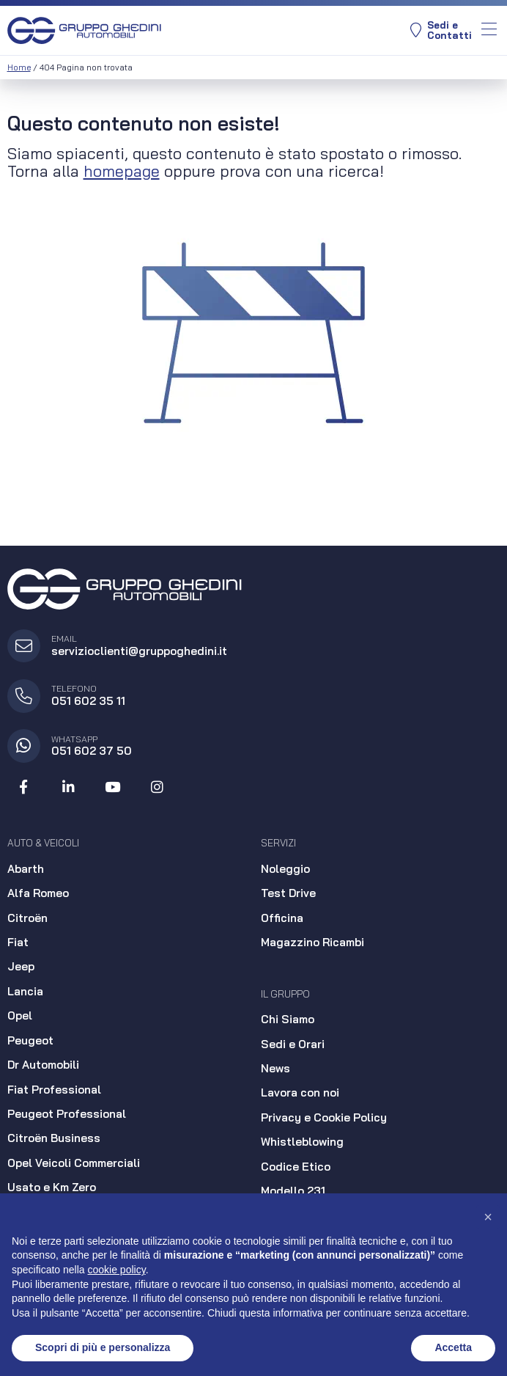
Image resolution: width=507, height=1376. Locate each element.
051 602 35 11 (88, 701)
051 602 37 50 (91, 751)
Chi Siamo (287, 1019)
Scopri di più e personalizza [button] (102, 1347)
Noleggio (285, 869)
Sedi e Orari (293, 1044)
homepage (122, 170)
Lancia (25, 991)
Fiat (18, 942)
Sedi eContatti (441, 30)
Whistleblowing (302, 1142)
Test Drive (288, 893)
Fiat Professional (54, 1090)
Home (19, 67)
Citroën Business (53, 1138)
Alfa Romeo (38, 893)
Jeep (20, 966)
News (275, 1068)
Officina (282, 918)
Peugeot (30, 1040)
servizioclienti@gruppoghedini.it (139, 651)
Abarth (25, 869)
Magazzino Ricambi (312, 942)
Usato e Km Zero (51, 1187)
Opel (19, 1015)
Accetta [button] (453, 1347)
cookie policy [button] (117, 1270)
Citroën (27, 918)
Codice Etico (295, 1167)
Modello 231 (293, 1191)
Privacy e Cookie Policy (324, 1117)
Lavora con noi (300, 1092)
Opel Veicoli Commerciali (73, 1163)
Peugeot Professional (66, 1114)
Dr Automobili (43, 1065)
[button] (488, 1217)
